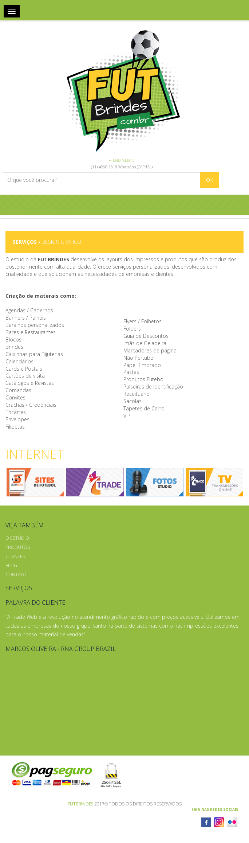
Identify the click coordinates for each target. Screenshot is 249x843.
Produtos (17, 547)
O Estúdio (17, 538)
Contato (16, 574)
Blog (11, 565)
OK (209, 179)
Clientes (15, 556)
